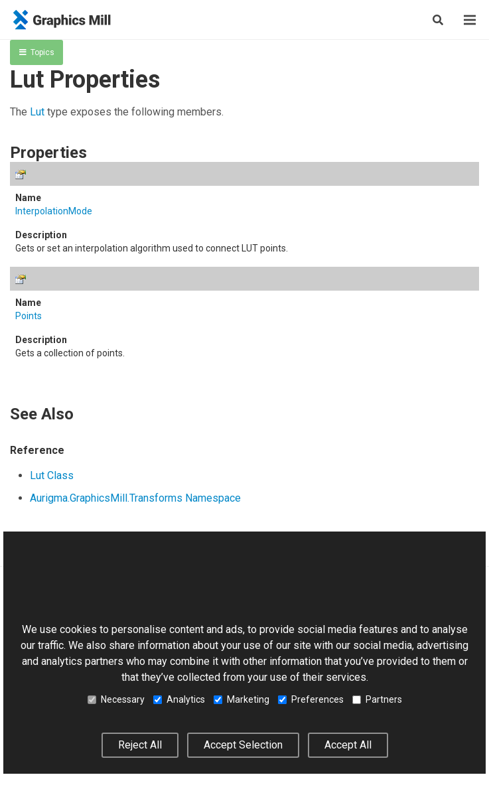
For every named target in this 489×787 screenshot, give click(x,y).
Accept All (348, 745)
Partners (377, 699)
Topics (36, 52)
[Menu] (470, 20)
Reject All (140, 745)
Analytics (179, 699)
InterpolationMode (53, 211)
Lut (37, 112)
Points (28, 316)
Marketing (241, 699)
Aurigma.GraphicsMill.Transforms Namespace (135, 498)
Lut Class (52, 475)
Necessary (116, 699)
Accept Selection (243, 745)
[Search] (438, 20)
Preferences (311, 699)
